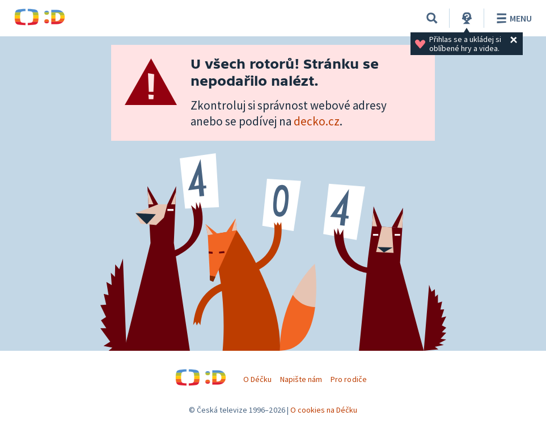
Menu (512, 18)
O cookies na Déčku (324, 410)
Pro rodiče (348, 379)
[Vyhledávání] (432, 18)
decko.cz (317, 121)
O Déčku (257, 379)
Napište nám (301, 379)
